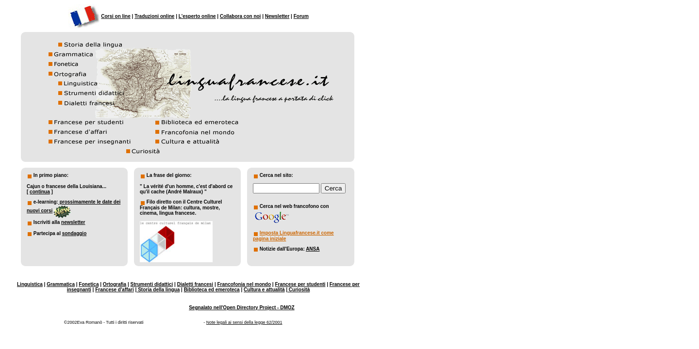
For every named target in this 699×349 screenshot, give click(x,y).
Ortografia (114, 284)
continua (40, 191)
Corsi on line (116, 16)
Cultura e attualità (264, 289)
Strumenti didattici (152, 284)
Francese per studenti (300, 284)
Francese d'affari (114, 289)
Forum (301, 16)
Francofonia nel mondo (244, 284)
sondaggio (74, 233)
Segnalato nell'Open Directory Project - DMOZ (241, 307)
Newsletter (277, 16)
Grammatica (61, 284)
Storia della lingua (158, 289)
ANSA (312, 249)
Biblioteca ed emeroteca (212, 289)
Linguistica (30, 284)
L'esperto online (197, 16)
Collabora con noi (240, 16)
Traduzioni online (154, 16)
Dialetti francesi (195, 284)
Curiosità (298, 289)
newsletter (73, 222)
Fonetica (89, 284)
